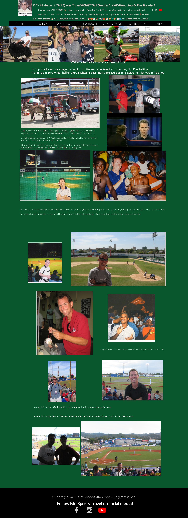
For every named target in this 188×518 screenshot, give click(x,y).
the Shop (158, 72)
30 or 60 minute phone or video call (129, 10)
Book (89, 10)
